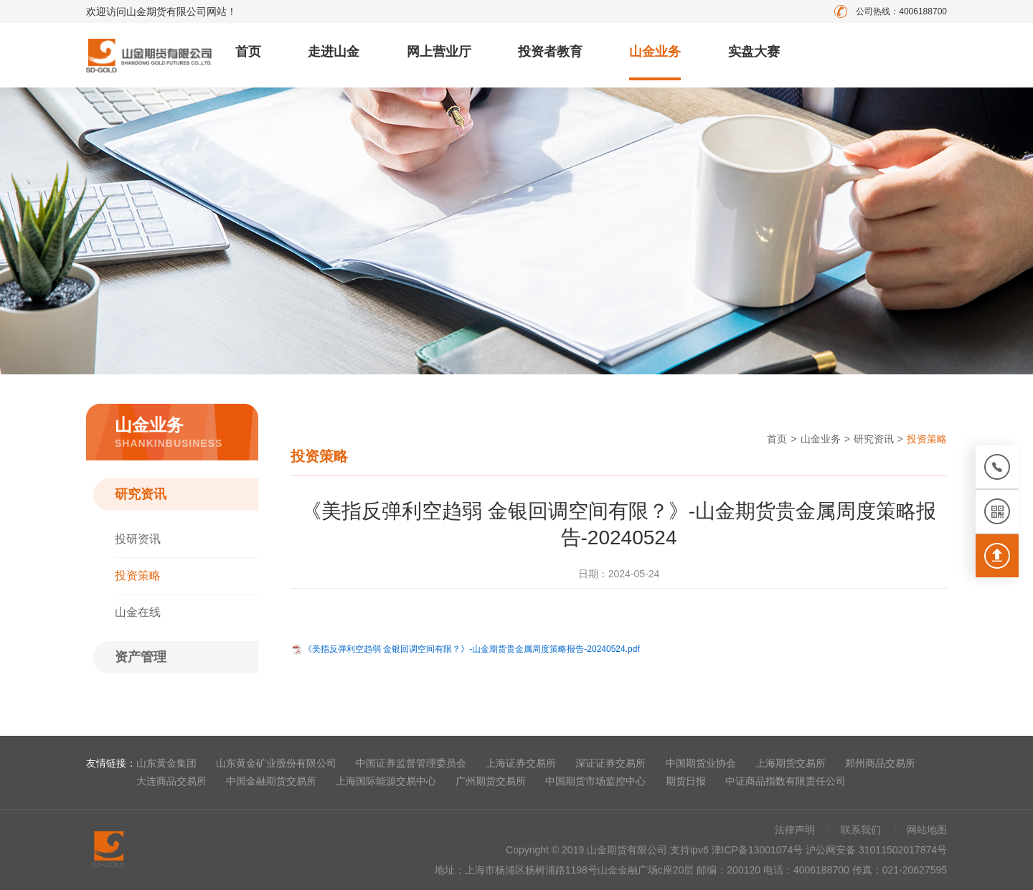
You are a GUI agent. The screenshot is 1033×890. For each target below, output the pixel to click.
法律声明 (795, 829)
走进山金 (333, 51)
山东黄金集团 (166, 763)
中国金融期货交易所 (271, 781)
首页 (248, 51)
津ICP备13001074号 (759, 850)
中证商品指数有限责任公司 (785, 781)
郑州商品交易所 (880, 763)
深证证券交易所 (610, 763)
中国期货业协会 (701, 763)
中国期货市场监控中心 (595, 781)
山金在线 (138, 612)
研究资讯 (140, 494)
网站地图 (927, 829)
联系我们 (861, 829)
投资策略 (138, 575)
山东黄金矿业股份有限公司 (276, 763)
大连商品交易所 (171, 781)
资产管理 (140, 657)
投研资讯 (138, 539)
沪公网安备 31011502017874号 (876, 850)
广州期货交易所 (491, 781)
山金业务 (655, 51)
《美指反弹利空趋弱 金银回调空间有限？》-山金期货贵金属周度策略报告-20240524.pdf (471, 649)
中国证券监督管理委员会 (411, 763)
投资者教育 (550, 51)
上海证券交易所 (521, 763)
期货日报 (686, 781)
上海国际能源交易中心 (386, 781)
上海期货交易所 (790, 763)
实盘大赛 (754, 51)
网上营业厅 (439, 51)
